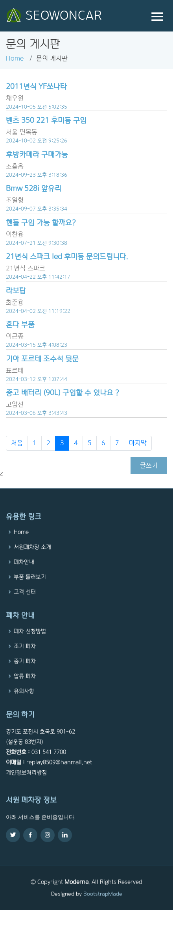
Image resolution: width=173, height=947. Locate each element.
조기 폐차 (25, 659)
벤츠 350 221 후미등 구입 (46, 120)
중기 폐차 (25, 674)
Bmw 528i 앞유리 (33, 188)
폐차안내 (24, 575)
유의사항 (24, 704)
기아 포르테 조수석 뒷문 (42, 359)
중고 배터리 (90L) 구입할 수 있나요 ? (62, 392)
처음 (17, 443)
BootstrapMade (102, 907)
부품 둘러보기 (30, 590)
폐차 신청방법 (30, 644)
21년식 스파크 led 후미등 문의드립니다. (67, 256)
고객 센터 (25, 605)
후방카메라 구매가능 (37, 154)
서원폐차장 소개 (32, 560)
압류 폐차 (25, 689)
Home (15, 58)
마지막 (138, 443)
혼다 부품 (20, 324)
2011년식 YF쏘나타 (36, 86)
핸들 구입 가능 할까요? (41, 222)
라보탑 (16, 291)
